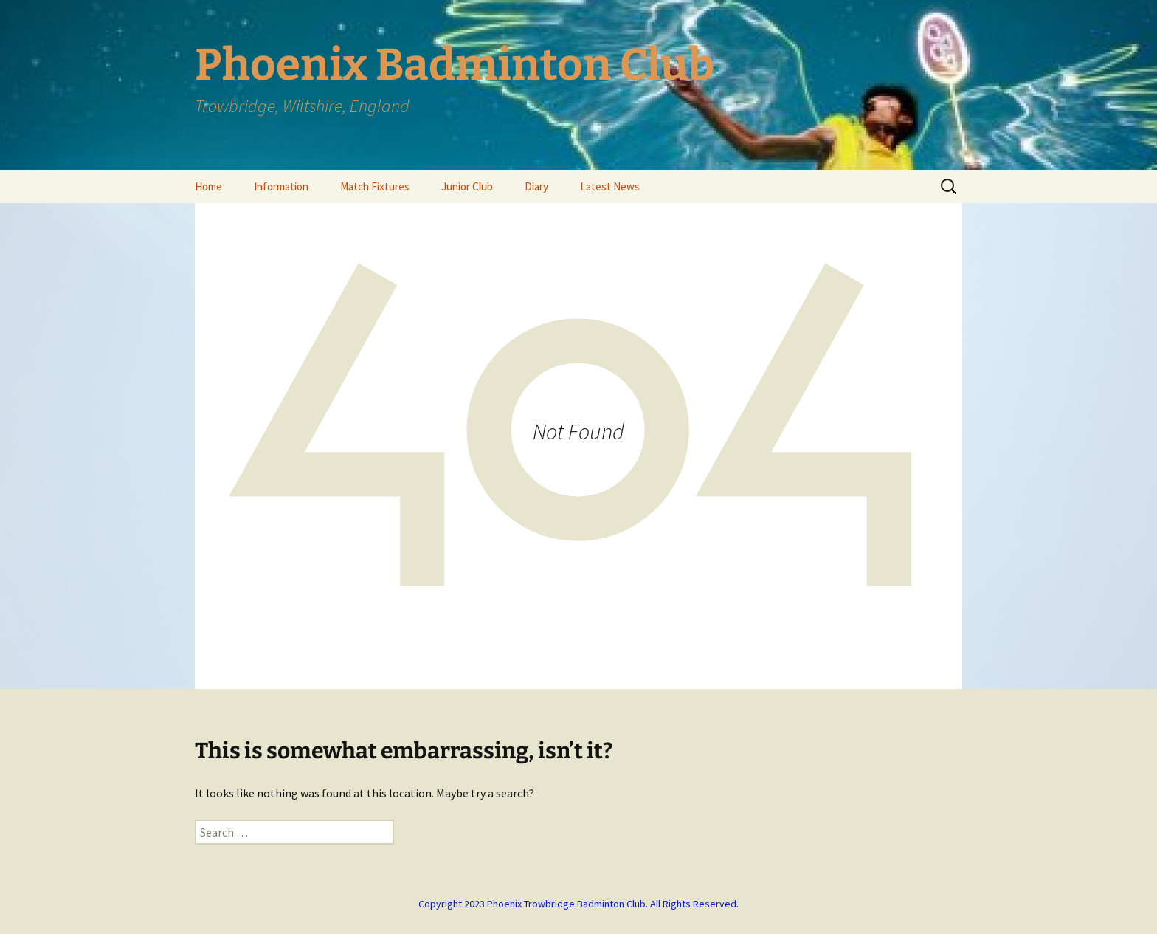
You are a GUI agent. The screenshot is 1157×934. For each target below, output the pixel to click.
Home (208, 186)
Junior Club (467, 186)
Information (281, 186)
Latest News (610, 186)
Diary (536, 186)
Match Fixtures (375, 186)
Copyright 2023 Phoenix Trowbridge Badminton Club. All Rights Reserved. (578, 903)
